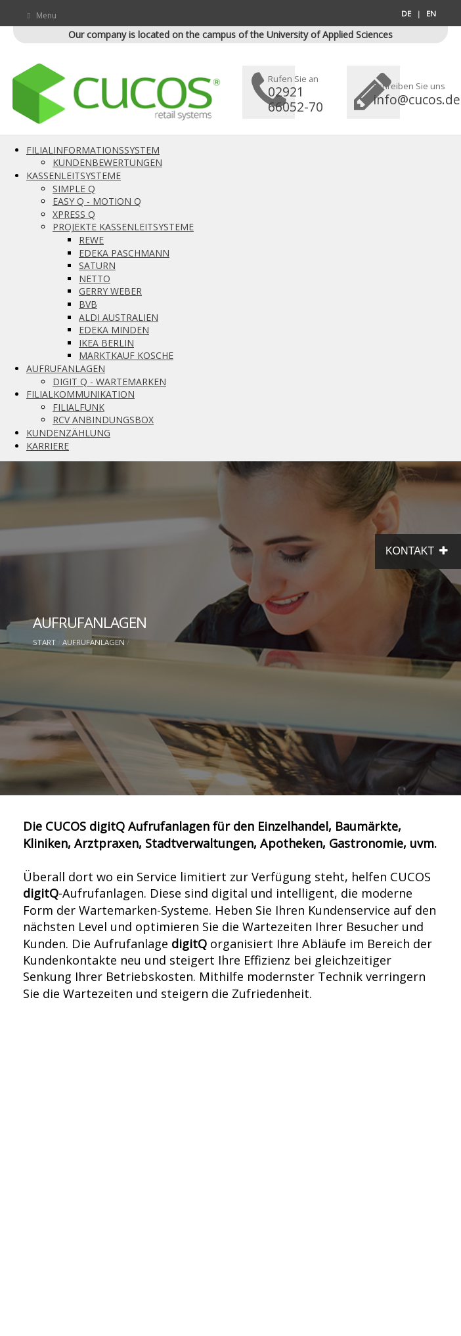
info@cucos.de (416, 99)
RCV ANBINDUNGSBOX (103, 419)
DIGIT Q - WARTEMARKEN (109, 381)
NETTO (94, 278)
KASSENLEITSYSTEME (73, 175)
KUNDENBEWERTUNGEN (107, 162)
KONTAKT (417, 551)
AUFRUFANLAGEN (65, 368)
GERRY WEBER (110, 291)
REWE (91, 240)
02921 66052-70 (295, 99)
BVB (88, 304)
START (44, 642)
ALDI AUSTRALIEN (118, 317)
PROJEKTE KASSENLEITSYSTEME (123, 226)
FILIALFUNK (78, 407)
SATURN (97, 265)
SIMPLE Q (74, 188)
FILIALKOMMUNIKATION (80, 394)
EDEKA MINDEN (114, 330)
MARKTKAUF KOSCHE (126, 355)
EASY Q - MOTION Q (97, 201)
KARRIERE (47, 446)
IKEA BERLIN (106, 343)
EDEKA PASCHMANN (124, 253)
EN (431, 13)
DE (406, 13)
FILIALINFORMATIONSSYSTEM (93, 150)
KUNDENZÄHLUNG (68, 433)
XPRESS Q (74, 214)
